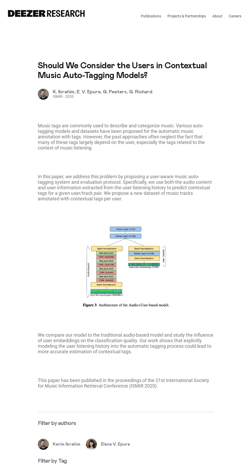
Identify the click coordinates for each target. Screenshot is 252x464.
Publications (151, 16)
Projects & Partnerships (186, 16)
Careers (235, 16)
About (217, 16)
